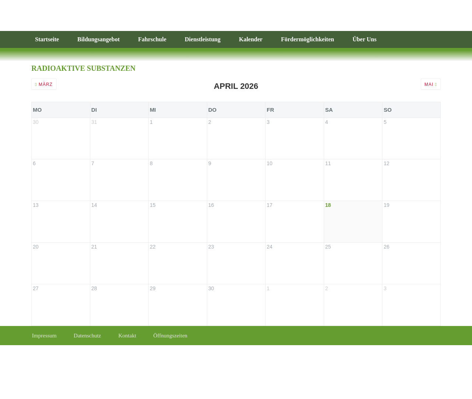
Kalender (251, 39)
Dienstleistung (203, 39)
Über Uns (364, 39)
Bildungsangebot (98, 39)
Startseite (47, 39)
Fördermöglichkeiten (307, 39)
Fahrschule (152, 39)
